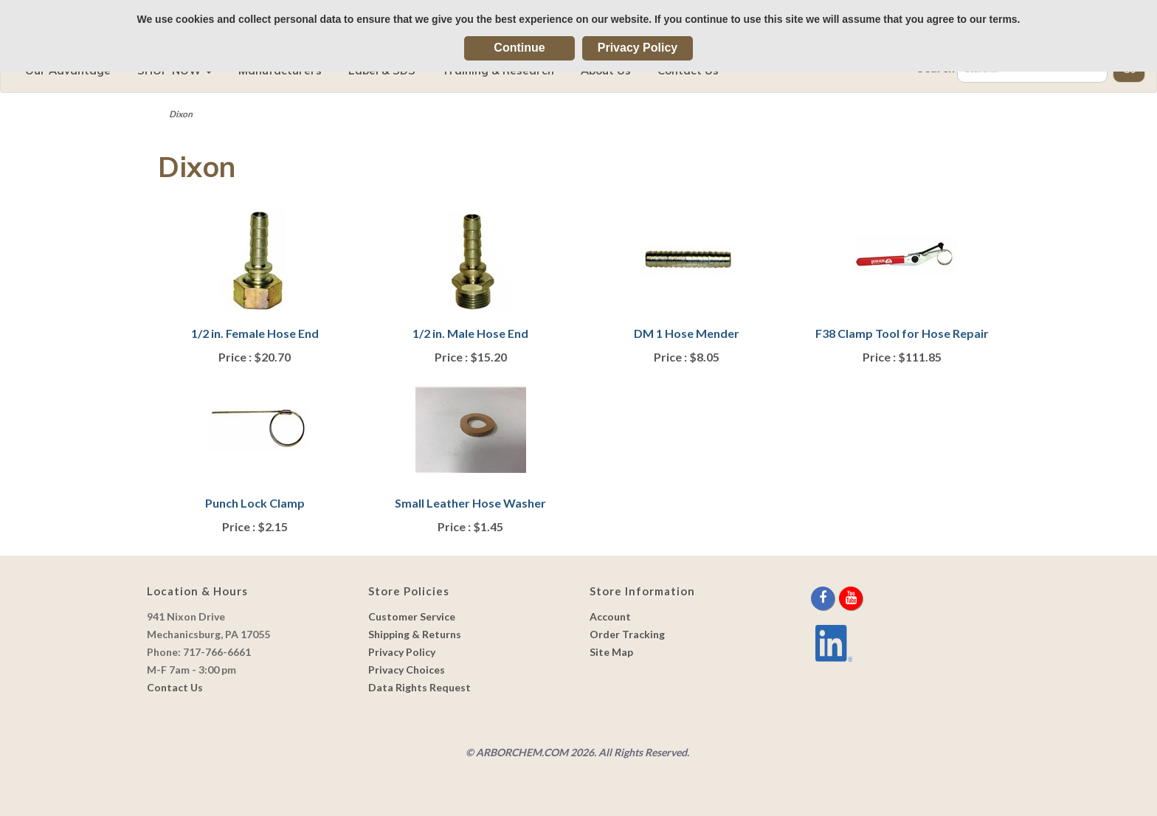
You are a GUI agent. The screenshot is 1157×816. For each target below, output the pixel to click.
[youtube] (851, 598)
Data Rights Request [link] (419, 687)
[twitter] (838, 598)
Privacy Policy (638, 47)
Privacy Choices (406, 669)
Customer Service (411, 616)
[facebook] (824, 598)
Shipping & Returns (414, 634)
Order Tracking (627, 634)
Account (610, 616)
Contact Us (175, 687)
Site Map (611, 652)
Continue (519, 47)
